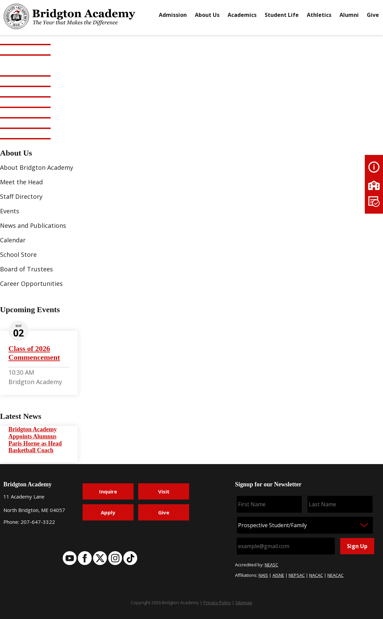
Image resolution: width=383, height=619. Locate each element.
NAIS (263, 575)
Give (373, 15)
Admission (173, 15)
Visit (164, 491)
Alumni (349, 15)
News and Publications (33, 225)
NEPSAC (297, 575)
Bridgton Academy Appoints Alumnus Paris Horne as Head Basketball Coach (35, 440)
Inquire (108, 491)
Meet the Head (21, 182)
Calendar (13, 240)
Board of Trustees (26, 269)
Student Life (282, 15)
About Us (207, 15)
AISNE (278, 575)
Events (9, 211)
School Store (18, 254)
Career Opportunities (31, 283)
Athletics (319, 15)
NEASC (271, 565)
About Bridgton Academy (36, 167)
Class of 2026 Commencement (34, 352)
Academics (242, 15)
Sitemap (243, 602)
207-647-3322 (38, 521)
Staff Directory (21, 196)
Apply (108, 512)
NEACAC (335, 575)
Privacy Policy (217, 602)
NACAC (316, 575)
